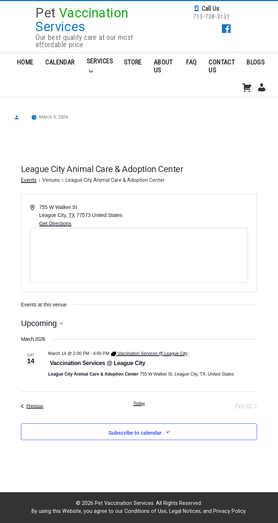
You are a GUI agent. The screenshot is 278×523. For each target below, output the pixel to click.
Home (25, 62)
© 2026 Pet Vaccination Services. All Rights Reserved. (139, 503)
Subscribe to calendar (135, 433)
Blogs (256, 62)
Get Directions (55, 223)
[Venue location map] (139, 255)
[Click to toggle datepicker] (42, 323)
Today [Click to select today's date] (139, 403)
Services (100, 61)
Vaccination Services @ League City (98, 363)
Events (29, 180)
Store (133, 62)
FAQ (191, 62)
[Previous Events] (32, 406)
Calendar (59, 62)
